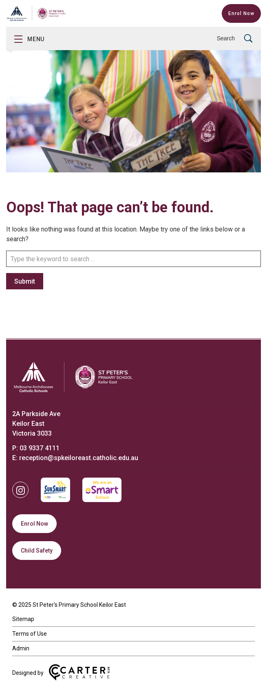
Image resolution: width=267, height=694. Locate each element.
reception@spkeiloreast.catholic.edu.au (78, 458)
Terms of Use (29, 633)
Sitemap (23, 619)
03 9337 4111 (40, 448)
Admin (20, 648)
